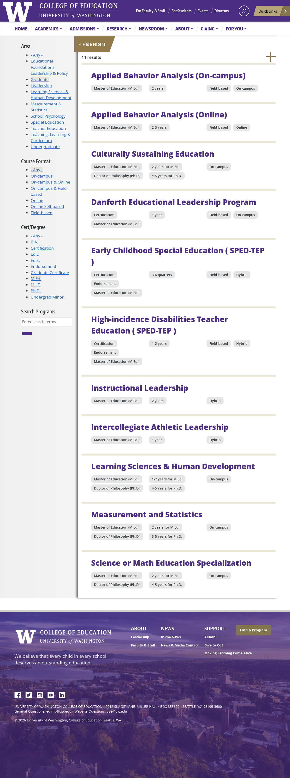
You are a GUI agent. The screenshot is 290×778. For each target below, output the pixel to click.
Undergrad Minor (47, 297)
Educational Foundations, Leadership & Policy (49, 67)
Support (214, 628)
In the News (171, 637)
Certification (42, 248)
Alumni (210, 637)
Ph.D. (36, 291)
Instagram (41, 694)
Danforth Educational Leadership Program (173, 201)
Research (117, 29)
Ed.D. (36, 254)
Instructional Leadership (139, 387)
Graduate (40, 79)
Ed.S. (35, 260)
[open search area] (244, 11)
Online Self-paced (47, 206)
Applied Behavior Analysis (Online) (159, 114)
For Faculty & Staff (151, 10)
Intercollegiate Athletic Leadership (160, 426)
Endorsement (43, 266)
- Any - (36, 55)
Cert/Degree (33, 227)
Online (37, 200)
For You (234, 29)
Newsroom (151, 29)
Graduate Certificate (50, 272)
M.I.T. (36, 285)
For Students (182, 10)
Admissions (82, 29)
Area (25, 46)
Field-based (42, 212)
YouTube (52, 694)
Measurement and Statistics (146, 514)
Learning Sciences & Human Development (173, 466)
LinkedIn (64, 694)
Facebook (19, 694)
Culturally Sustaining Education (152, 153)
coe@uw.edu (117, 711)
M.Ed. (36, 278)
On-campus (42, 176)
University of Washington (18, 11)
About (182, 29)
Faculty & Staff (143, 645)
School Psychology (48, 116)
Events (203, 10)
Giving (207, 29)
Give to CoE (213, 645)
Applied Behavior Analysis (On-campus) (168, 75)
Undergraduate (45, 146)
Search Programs (38, 311)
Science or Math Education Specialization (171, 562)
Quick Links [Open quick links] (273, 12)
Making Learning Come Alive (228, 653)
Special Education (47, 122)
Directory (221, 10)
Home (21, 29)
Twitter (30, 694)
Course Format (35, 161)
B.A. (34, 242)
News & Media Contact (180, 645)
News (167, 628)
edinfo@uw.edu (58, 711)
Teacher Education (48, 128)
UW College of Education (78, 10)
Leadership (41, 85)
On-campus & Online (50, 182)
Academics (47, 29)
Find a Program (253, 630)
